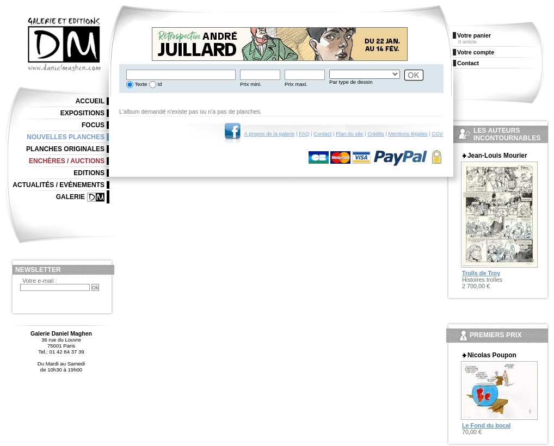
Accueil (90, 101)
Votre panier (474, 35)
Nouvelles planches (65, 137)
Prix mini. (250, 84)
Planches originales (65, 149)
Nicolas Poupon (491, 355)
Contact (322, 134)
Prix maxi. (296, 84)
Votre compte (475, 52)
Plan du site (349, 134)
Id (159, 84)
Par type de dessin (350, 82)
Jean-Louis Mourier (497, 155)
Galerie (70, 197)
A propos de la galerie (269, 134)
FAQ (304, 134)
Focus (93, 125)
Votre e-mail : (39, 280)
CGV (437, 134)
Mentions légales (407, 134)
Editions (88, 173)
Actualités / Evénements (58, 185)
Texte (140, 84)
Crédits (375, 134)
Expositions (82, 113)
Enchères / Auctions (66, 161)
